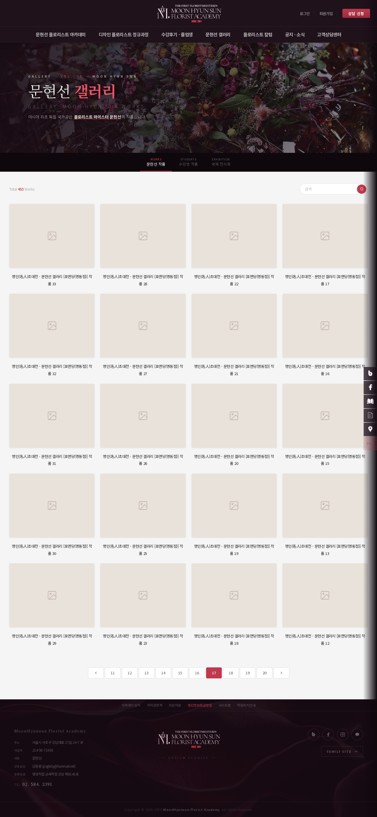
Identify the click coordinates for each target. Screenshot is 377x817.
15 (180, 673)
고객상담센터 (329, 34)
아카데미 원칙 (131, 705)
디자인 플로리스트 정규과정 (124, 34)
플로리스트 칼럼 (257, 34)
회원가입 (326, 13)
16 (197, 673)
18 (231, 673)
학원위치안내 (246, 705)
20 (264, 673)
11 (113, 673)
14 (163, 673)
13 (146, 673)
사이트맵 (225, 705)
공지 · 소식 (295, 34)
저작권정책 (154, 705)
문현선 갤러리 (218, 34)
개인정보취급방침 (199, 705)
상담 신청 (356, 13)
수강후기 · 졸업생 (177, 34)
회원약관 (175, 705)
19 (247, 673)
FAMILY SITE (342, 751)
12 (129, 673)
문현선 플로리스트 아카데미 (61, 34)
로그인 (305, 13)
